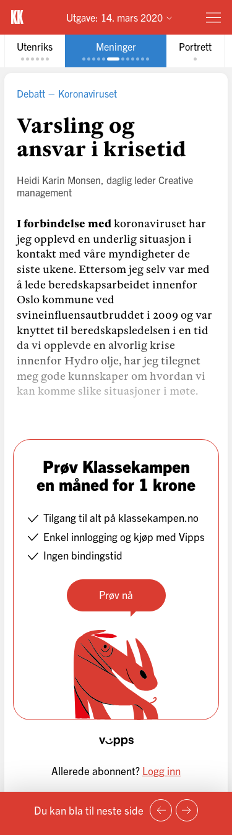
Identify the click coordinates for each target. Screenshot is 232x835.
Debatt (31, 93)
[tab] (34, 51)
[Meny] (213, 17)
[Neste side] (187, 810)
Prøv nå (116, 594)
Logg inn (161, 770)
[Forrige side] (161, 810)
